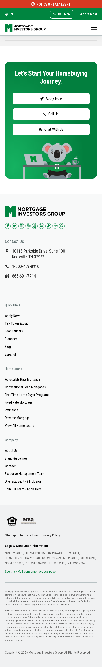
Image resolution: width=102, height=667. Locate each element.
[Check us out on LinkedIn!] (41, 226)
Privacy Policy (51, 535)
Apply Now (88, 14)
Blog (8, 347)
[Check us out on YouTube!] (35, 226)
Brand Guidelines (16, 458)
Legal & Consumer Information (26, 546)
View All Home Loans (19, 425)
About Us (11, 451)
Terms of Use (29, 535)
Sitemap (10, 535)
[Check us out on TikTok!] (48, 226)
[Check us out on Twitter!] (14, 226)
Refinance (11, 410)
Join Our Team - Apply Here (23, 489)
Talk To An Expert (16, 323)
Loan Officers (14, 331)
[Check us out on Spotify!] (62, 226)
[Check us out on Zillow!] (55, 226)
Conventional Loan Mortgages (25, 387)
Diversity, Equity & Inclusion (23, 481)
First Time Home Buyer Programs (27, 395)
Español (10, 354)
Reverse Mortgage (17, 418)
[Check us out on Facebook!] (8, 226)
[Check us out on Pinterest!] (28, 226)
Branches (11, 339)
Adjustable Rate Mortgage (22, 379)
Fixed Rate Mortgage (19, 402)
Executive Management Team (25, 474)
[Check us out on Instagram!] (21, 226)
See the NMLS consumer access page (30, 571)
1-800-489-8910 (25, 266)
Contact (10, 466)
